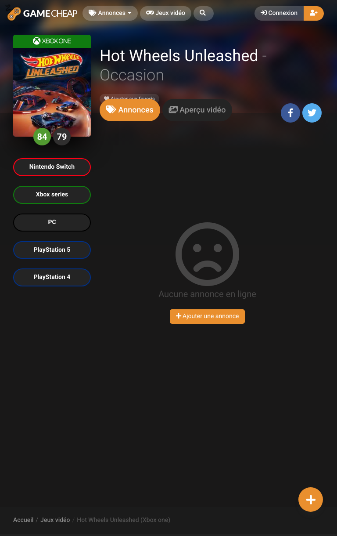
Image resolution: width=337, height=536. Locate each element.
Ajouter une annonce (207, 316)
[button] (204, 13)
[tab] (130, 110)
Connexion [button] (279, 13)
